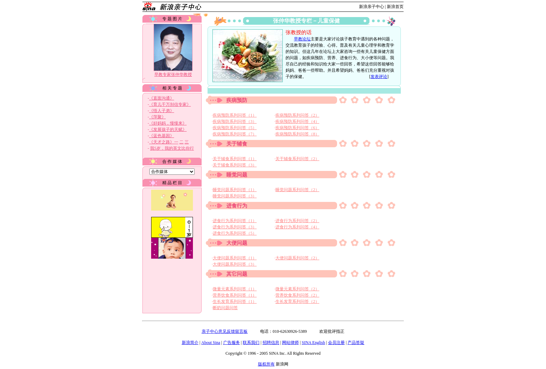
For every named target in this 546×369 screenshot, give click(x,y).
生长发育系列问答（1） (235, 301)
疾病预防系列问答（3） (235, 121)
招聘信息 (271, 342)
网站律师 (290, 342)
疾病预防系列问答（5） (235, 127)
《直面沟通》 (161, 98)
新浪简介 (190, 342)
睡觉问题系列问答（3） (235, 196)
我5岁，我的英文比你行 (172, 148)
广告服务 (231, 342)
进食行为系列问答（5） (235, 233)
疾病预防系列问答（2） (297, 115)
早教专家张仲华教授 (173, 74)
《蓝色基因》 (161, 135)
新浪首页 (395, 6)
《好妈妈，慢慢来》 (168, 123)
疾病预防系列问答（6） (297, 127)
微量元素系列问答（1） (235, 288)
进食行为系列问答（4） (297, 227)
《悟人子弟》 (161, 110)
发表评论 (378, 76)
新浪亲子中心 (371, 6)
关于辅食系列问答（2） (297, 158)
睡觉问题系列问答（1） (235, 189)
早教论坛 (302, 39)
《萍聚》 (157, 117)
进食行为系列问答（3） (235, 227)
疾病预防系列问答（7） (235, 134)
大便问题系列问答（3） (235, 264)
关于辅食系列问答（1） (235, 158)
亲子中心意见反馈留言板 (225, 331)
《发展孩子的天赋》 (168, 129)
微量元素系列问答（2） (297, 288)
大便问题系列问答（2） (297, 258)
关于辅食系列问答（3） (235, 165)
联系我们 (251, 342)
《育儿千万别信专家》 (170, 104)
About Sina (210, 342)
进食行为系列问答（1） (235, 220)
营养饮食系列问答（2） (297, 295)
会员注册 (336, 342)
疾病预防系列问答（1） (235, 115)
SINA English (313, 342)
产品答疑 (356, 342)
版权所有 (266, 364)
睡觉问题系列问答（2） (297, 189)
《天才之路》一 (163, 142)
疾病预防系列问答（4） (297, 121)
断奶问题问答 (225, 307)
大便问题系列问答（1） (235, 258)
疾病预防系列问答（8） (297, 134)
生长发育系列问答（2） (297, 301)
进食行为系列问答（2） (297, 220)
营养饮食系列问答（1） (235, 295)
